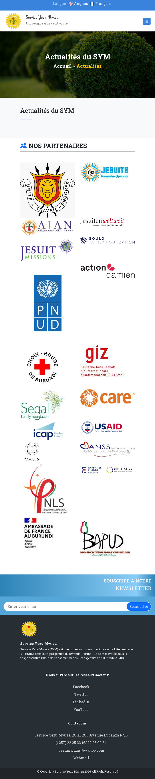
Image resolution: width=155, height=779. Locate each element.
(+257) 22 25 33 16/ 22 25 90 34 (81, 742)
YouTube (81, 709)
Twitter (81, 694)
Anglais (79, 3)
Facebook (81, 686)
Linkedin (81, 702)
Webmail (81, 757)
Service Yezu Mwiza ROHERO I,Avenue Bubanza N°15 (81, 735)
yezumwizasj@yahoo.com (81, 750)
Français (100, 3)
